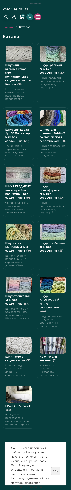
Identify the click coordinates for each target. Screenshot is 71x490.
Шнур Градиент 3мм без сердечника (51, 68)
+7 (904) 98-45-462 (15, 9)
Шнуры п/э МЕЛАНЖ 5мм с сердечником (16, 247)
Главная (8, 27)
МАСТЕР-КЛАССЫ (18, 405)
